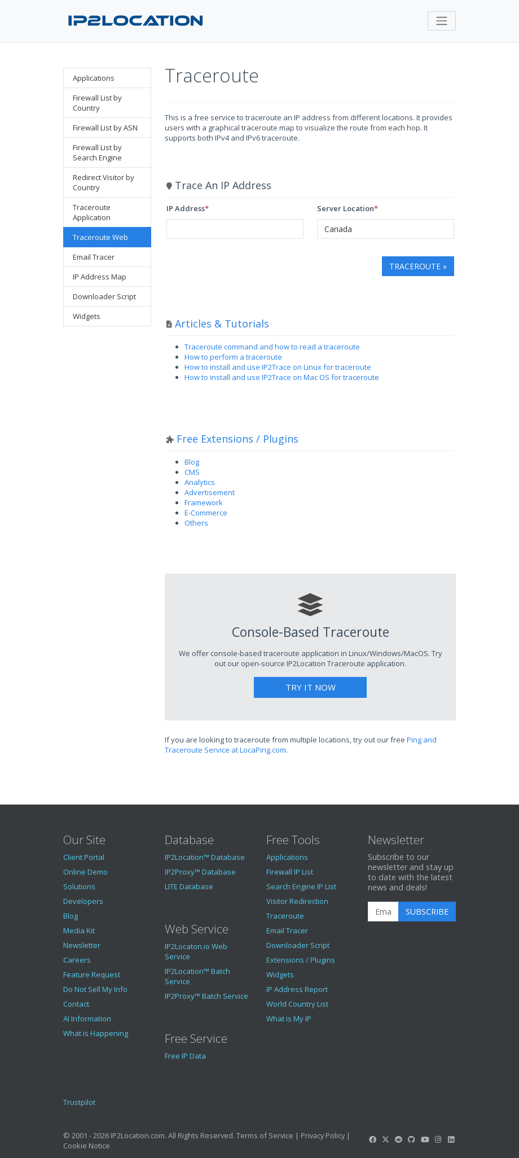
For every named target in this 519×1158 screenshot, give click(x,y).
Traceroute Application (92, 212)
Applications (94, 78)
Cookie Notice (86, 1145)
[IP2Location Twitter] (385, 1139)
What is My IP (288, 1018)
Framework (203, 502)
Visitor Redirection (297, 901)
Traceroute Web (100, 237)
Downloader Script (104, 296)
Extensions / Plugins (300, 960)
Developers (83, 901)
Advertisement (209, 492)
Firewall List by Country (97, 103)
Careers (77, 960)
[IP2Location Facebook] (372, 1139)
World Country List (297, 1004)
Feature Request (91, 974)
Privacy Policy (323, 1135)
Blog (191, 462)
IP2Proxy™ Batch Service (206, 996)
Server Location (345, 208)
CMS (192, 472)
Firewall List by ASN (105, 128)
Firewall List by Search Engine (97, 152)
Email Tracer (94, 257)
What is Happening (95, 1033)
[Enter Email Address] (383, 912)
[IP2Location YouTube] (424, 1139)
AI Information (87, 1018)
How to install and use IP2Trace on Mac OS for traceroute (281, 377)
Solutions (79, 886)
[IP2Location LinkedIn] (451, 1139)
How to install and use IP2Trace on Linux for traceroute (277, 367)
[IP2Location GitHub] (411, 1139)
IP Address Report (297, 989)
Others (196, 523)
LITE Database (189, 886)
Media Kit (79, 930)
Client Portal (83, 857)
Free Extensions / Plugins (237, 438)
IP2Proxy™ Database (200, 872)
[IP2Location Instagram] (437, 1139)
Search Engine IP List (301, 886)
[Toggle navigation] (442, 20)
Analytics (199, 482)
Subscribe (427, 911)
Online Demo (85, 872)
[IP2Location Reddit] (398, 1139)
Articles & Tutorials (222, 323)
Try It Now (310, 687)
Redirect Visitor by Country (103, 182)
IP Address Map (99, 277)
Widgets (86, 316)
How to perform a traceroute (233, 357)
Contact (76, 1004)
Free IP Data (185, 1056)
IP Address (185, 208)
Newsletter (81, 945)
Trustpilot (79, 1102)
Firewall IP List (289, 872)
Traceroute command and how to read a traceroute (272, 347)
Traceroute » (418, 266)
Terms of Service (264, 1135)
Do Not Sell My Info (95, 989)
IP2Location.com (138, 1135)
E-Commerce (205, 513)
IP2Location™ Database (205, 857)
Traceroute (285, 916)
